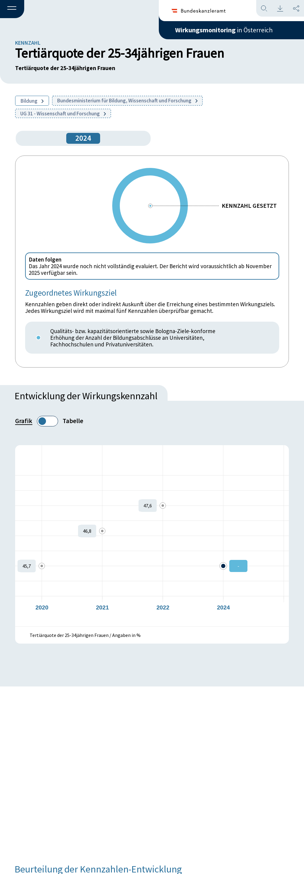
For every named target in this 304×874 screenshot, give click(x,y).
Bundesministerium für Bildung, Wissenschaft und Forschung (127, 100)
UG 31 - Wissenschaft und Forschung (63, 113)
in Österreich (224, 30)
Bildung (32, 101)
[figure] (152, 535)
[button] (12, 9)
